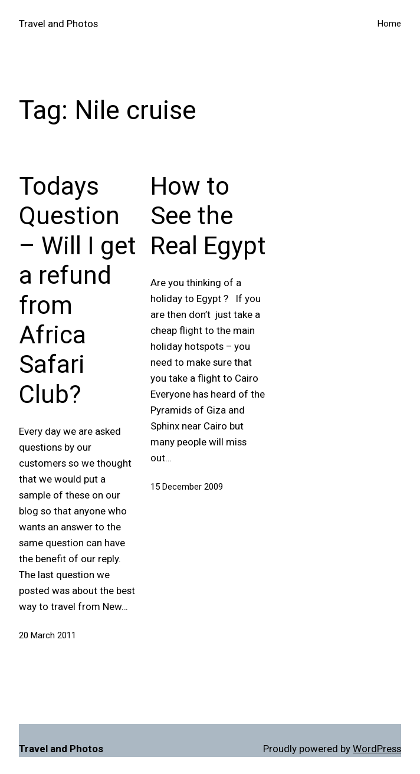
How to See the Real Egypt (208, 216)
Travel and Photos (58, 23)
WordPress (377, 749)
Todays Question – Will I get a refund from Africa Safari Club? (77, 290)
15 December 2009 (186, 486)
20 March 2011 (47, 635)
